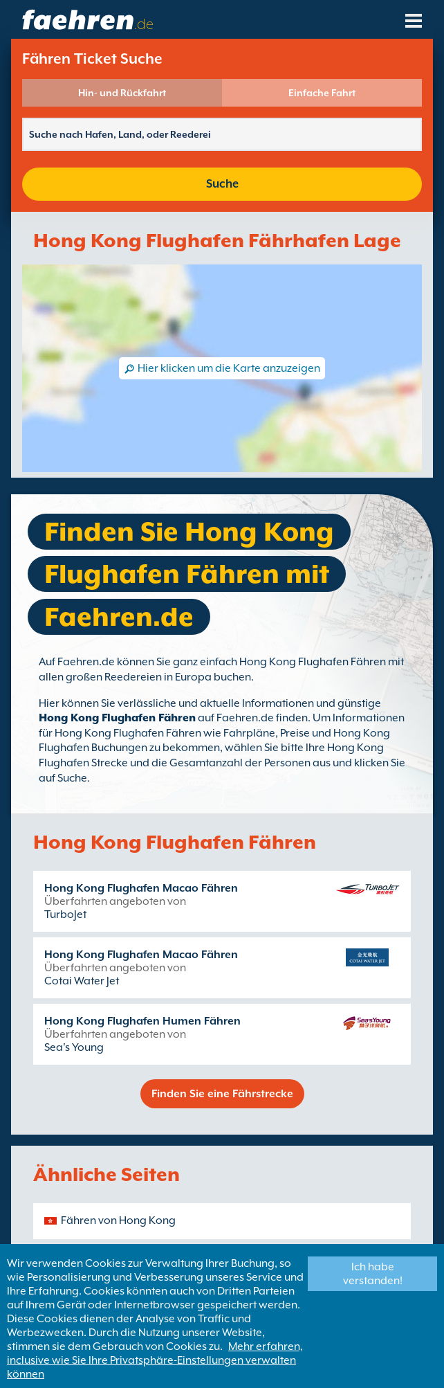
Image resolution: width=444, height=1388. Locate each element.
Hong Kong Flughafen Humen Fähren (142, 1021)
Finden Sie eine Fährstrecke (222, 1094)
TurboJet (65, 914)
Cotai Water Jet (81, 981)
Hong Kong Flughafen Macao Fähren (141, 888)
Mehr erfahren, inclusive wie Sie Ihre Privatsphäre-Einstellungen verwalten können (155, 1360)
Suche (222, 183)
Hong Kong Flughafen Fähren (117, 718)
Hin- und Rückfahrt (122, 92)
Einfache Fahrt (321, 92)
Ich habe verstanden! (373, 1274)
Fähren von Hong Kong (118, 1220)
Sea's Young (74, 1047)
